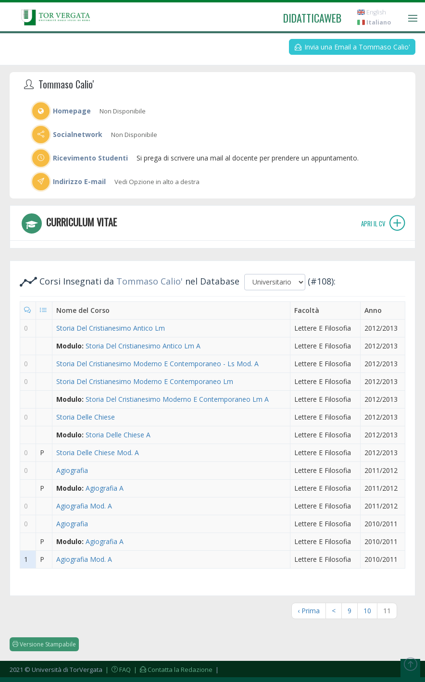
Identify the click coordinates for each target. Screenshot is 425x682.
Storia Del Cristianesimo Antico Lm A (143, 345)
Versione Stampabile (44, 644)
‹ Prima (309, 610)
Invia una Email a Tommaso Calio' (352, 46)
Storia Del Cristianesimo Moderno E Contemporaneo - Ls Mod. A (157, 363)
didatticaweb (312, 17)
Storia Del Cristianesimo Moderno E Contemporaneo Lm (144, 381)
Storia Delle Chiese (85, 417)
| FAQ (117, 669)
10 (367, 610)
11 (387, 610)
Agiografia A (105, 488)
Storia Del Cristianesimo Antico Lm (110, 328)
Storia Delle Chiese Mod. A (97, 452)
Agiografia (72, 470)
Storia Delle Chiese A (118, 434)
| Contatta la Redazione (172, 669)
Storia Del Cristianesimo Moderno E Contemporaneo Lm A (177, 399)
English (371, 12)
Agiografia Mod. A (84, 505)
